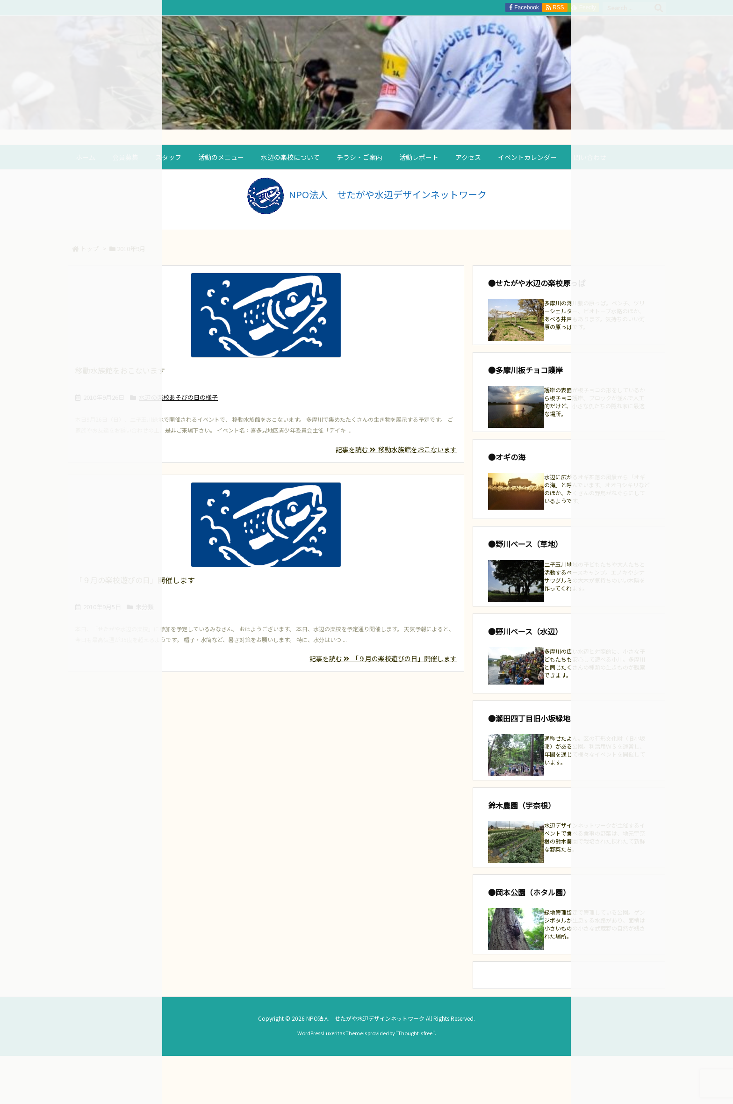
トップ (89, 248)
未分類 (145, 606)
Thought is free (415, 1033)
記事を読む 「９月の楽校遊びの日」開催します (383, 658)
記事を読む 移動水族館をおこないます (396, 449)
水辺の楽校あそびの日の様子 (178, 397)
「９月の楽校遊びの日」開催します (135, 579)
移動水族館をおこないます (120, 370)
